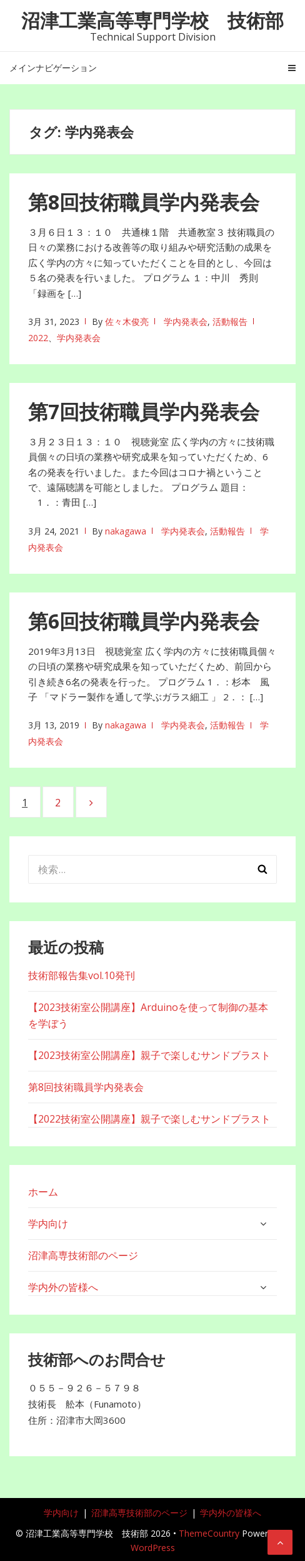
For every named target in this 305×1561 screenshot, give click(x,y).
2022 (38, 338)
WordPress (153, 1548)
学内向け (48, 1223)
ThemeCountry (209, 1533)
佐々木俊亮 (127, 321)
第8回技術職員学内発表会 (143, 201)
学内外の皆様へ (63, 1287)
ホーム (43, 1192)
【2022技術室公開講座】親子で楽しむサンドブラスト (149, 1119)
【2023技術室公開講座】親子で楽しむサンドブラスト (149, 1055)
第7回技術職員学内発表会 (143, 411)
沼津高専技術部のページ (83, 1255)
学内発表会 (186, 321)
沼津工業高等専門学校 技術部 (152, 20)
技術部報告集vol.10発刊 (81, 975)
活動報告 (230, 321)
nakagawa (125, 531)
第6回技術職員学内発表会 (143, 620)
